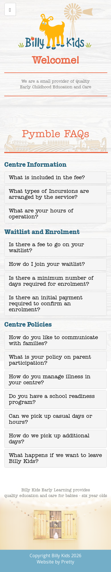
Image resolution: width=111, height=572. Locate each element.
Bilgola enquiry (57, 108)
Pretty (67, 562)
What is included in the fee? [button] (47, 177)
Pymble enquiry (77, 108)
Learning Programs (17, 108)
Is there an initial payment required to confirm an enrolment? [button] (46, 303)
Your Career (37, 108)
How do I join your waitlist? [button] (47, 264)
